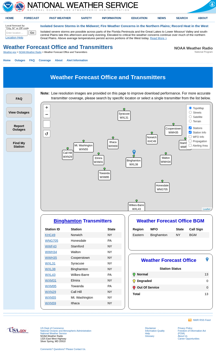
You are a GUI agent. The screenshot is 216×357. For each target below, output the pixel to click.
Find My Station (19, 144)
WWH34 (51, 252)
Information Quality (155, 330)
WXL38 (50, 269)
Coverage (45, 60)
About (59, 60)
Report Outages (19, 127)
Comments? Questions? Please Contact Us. (63, 349)
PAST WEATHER (60, 18)
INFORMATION (111, 18)
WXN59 (50, 303)
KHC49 (50, 235)
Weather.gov (9, 52)
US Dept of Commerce (52, 328)
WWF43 (51, 246)
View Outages (19, 112)
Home (6, 60)
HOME (9, 18)
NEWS (162, 18)
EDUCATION (139, 18)
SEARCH (182, 18)
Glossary (149, 336)
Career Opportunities (188, 338)
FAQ (32, 60)
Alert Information (77, 60)
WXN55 (50, 297)
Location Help (14, 37)
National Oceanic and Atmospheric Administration (65, 330)
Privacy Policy (185, 328)
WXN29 (50, 292)
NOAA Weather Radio (30, 52)
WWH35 (51, 257)
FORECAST (31, 18)
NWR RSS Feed (199, 320)
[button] (134, 152)
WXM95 (50, 286)
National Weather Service (53, 333)
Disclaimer (150, 328)
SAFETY (86, 18)
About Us (182, 336)
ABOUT (203, 18)
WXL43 (50, 274)
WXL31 (50, 263)
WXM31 (50, 280)
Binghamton (68, 221)
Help (147, 333)
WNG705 (51, 240)
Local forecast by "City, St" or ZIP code (17, 27)
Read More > (158, 38)
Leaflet (206, 209)
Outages (20, 60)
